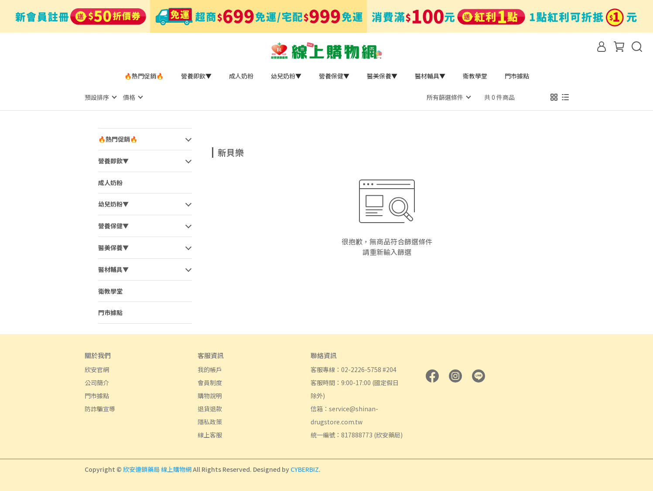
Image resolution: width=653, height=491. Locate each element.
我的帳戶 (210, 369)
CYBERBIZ (305, 468)
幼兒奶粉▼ (286, 75)
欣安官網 (97, 369)
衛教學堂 (475, 75)
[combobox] (227, 151)
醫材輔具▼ (430, 75)
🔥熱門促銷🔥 (144, 75)
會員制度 (210, 382)
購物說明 (210, 395)
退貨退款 (210, 408)
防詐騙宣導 (100, 408)
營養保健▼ (334, 75)
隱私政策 (210, 421)
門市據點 (517, 75)
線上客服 (210, 434)
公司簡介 (97, 382)
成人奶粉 (241, 75)
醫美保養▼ (382, 75)
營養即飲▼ (196, 75)
